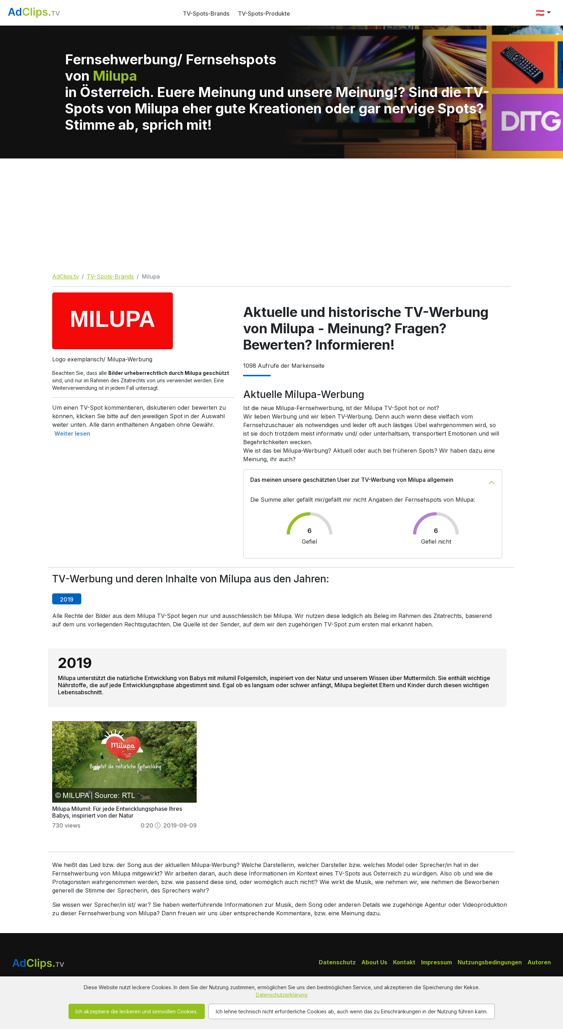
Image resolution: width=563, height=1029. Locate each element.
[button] (543, 13)
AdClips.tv (65, 276)
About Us (374, 962)
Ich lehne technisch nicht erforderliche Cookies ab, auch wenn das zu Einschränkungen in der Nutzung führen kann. (351, 1011)
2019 (66, 599)
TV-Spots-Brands (206, 13)
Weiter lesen (72, 433)
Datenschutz (337, 962)
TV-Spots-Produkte (264, 13)
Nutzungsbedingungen (490, 962)
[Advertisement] (281, 212)
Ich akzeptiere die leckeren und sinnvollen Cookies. (137, 1011)
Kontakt (404, 962)
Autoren (539, 962)
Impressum (436, 962)
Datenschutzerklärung (281, 995)
